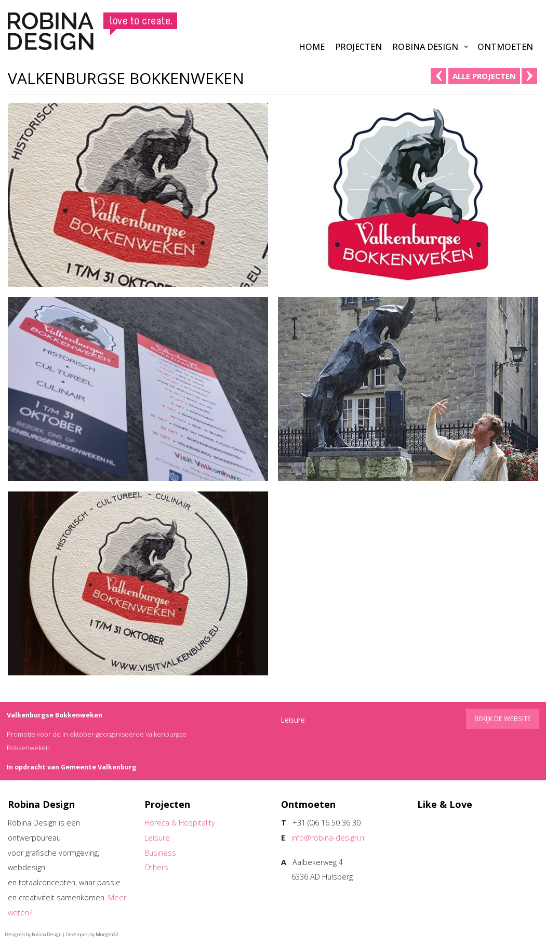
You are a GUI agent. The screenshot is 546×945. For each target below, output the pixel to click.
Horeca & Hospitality (179, 823)
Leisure (157, 838)
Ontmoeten (505, 47)
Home (312, 47)
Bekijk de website (502, 718)
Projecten (358, 47)
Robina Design (425, 47)
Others (156, 867)
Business (160, 853)
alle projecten (484, 76)
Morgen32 (107, 934)
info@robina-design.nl (328, 838)
